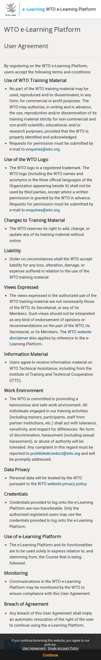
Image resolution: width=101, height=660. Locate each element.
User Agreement (34, 648)
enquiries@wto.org (43, 149)
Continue (50, 655)
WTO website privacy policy (62, 483)
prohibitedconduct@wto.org (55, 453)
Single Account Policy (63, 648)
